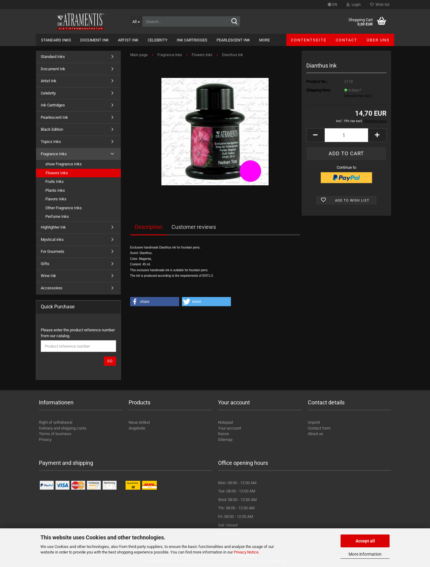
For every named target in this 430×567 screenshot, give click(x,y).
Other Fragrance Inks (63, 208)
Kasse (223, 433)
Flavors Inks (55, 199)
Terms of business (55, 433)
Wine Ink (48, 275)
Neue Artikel (139, 422)
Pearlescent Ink (233, 40)
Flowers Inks (57, 173)
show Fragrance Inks (63, 164)
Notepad (225, 422)
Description (148, 227)
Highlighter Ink (53, 227)
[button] (332, 4)
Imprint (314, 422)
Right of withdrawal (55, 422)
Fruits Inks (54, 181)
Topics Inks (51, 141)
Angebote (137, 428)
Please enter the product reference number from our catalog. (78, 333)
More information (365, 554)
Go (110, 361)
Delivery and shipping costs (62, 428)
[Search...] (136, 21)
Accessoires (51, 288)
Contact (346, 40)
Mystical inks (52, 239)
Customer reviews (194, 227)
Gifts (45, 263)
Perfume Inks (57, 216)
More (264, 40)
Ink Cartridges (192, 40)
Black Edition (52, 129)
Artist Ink (128, 40)
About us (315, 433)
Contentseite (308, 40)
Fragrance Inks (54, 154)
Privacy (45, 439)
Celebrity (158, 40)
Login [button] (353, 4)
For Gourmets (52, 251)
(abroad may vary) (358, 96)
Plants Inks (55, 190)
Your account (229, 428)
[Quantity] (346, 135)
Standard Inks (56, 40)
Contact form (319, 428)
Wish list (380, 4)
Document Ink (94, 40)
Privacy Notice (246, 552)
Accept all (365, 540)
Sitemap (225, 439)
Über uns (378, 40)
